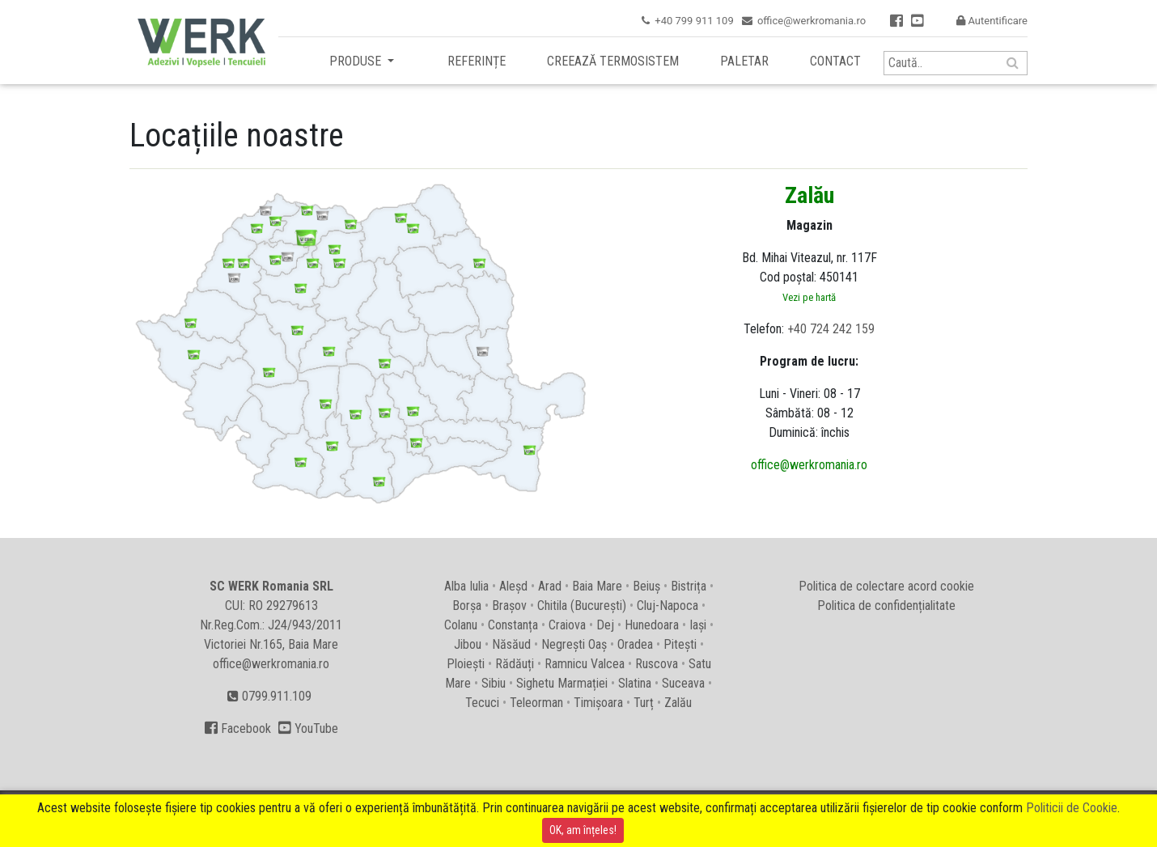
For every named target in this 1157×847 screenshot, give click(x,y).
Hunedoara (652, 625)
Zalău (678, 702)
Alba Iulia (466, 586)
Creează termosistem (613, 61)
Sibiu (493, 683)
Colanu (460, 625)
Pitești (680, 644)
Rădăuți (514, 663)
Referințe (476, 61)
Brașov (509, 605)
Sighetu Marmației (562, 683)
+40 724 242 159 (831, 329)
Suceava (683, 683)
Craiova (567, 625)
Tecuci (482, 702)
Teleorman (536, 702)
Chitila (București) (581, 605)
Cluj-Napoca (667, 605)
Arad (550, 586)
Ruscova (656, 663)
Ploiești (466, 663)
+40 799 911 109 (694, 21)
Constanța (513, 625)
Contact (835, 61)
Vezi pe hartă (809, 297)
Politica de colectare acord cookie (886, 586)
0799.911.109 (269, 696)
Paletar (744, 61)
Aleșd (513, 586)
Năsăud (511, 644)
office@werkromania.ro (811, 21)
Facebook (238, 728)
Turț (644, 702)
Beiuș (646, 586)
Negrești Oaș (574, 644)
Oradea (635, 644)
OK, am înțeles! (583, 830)
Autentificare (992, 21)
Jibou (467, 644)
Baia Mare (597, 586)
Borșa (466, 605)
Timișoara (598, 702)
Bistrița (688, 586)
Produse (356, 61)
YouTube (308, 728)
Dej (605, 625)
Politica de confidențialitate (886, 605)
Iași (697, 625)
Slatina (634, 683)
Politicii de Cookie (1071, 807)
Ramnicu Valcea (585, 663)
